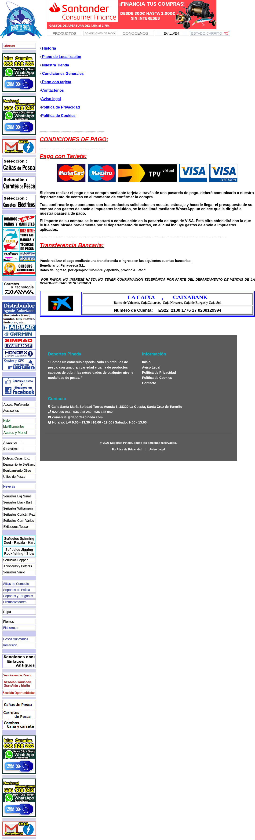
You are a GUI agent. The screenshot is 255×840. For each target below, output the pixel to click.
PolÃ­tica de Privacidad (127, 449)
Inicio (146, 362)
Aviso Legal (151, 367)
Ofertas (9, 46)
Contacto (149, 383)
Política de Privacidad (159, 372)
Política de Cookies (157, 378)
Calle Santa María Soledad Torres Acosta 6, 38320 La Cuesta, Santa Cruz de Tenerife (116, 407)
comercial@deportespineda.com (77, 417)
